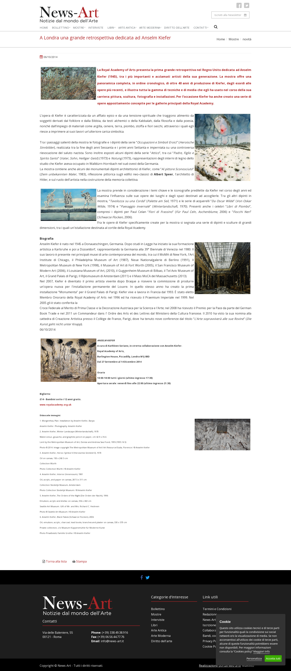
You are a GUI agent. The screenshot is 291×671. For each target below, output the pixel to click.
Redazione (210, 614)
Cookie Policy (212, 646)
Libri (110, 27)
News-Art (209, 620)
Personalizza (254, 658)
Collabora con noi (215, 630)
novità (247, 39)
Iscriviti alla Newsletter (230, 15)
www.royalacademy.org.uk (55, 404)
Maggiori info (261, 651)
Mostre (78, 27)
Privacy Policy (212, 641)
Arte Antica (126, 27)
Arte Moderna (149, 27)
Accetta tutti (273, 658)
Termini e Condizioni (217, 609)
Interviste (95, 27)
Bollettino (60, 27)
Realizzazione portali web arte (220, 666)
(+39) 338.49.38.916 (114, 633)
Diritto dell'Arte (176, 27)
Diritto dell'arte (161, 641)
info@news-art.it (112, 641)
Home (44, 27)
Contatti (200, 27)
